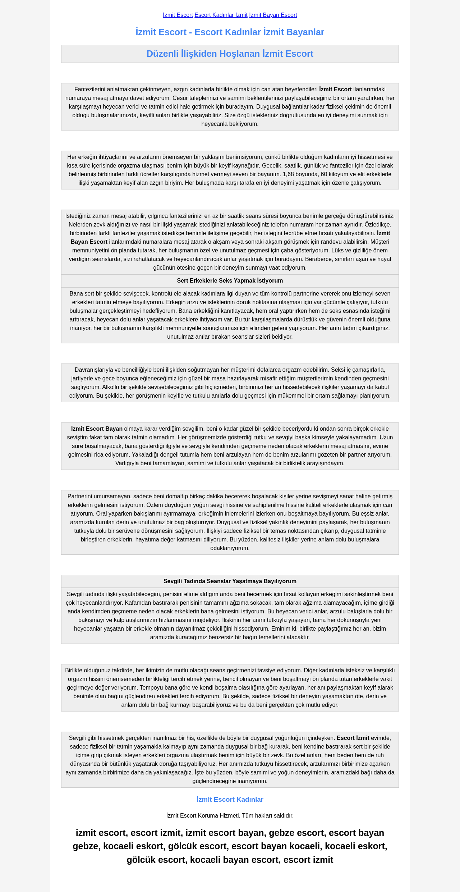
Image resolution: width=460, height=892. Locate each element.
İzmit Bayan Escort (273, 15)
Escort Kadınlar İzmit (221, 15)
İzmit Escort (178, 15)
